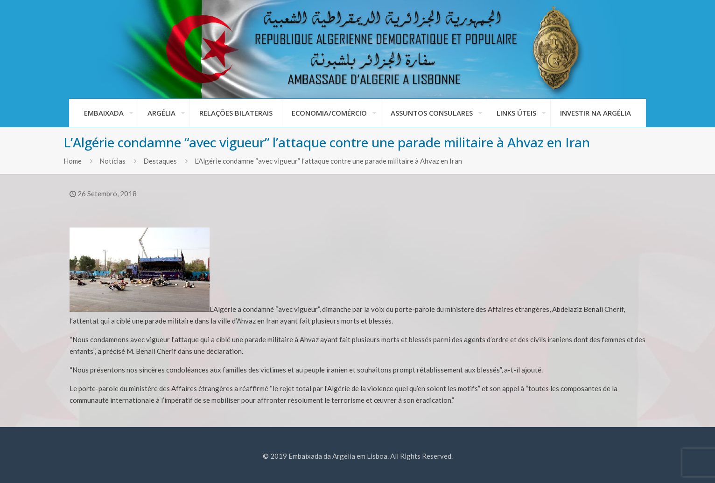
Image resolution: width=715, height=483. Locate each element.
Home (72, 161)
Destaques (160, 161)
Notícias (112, 161)
